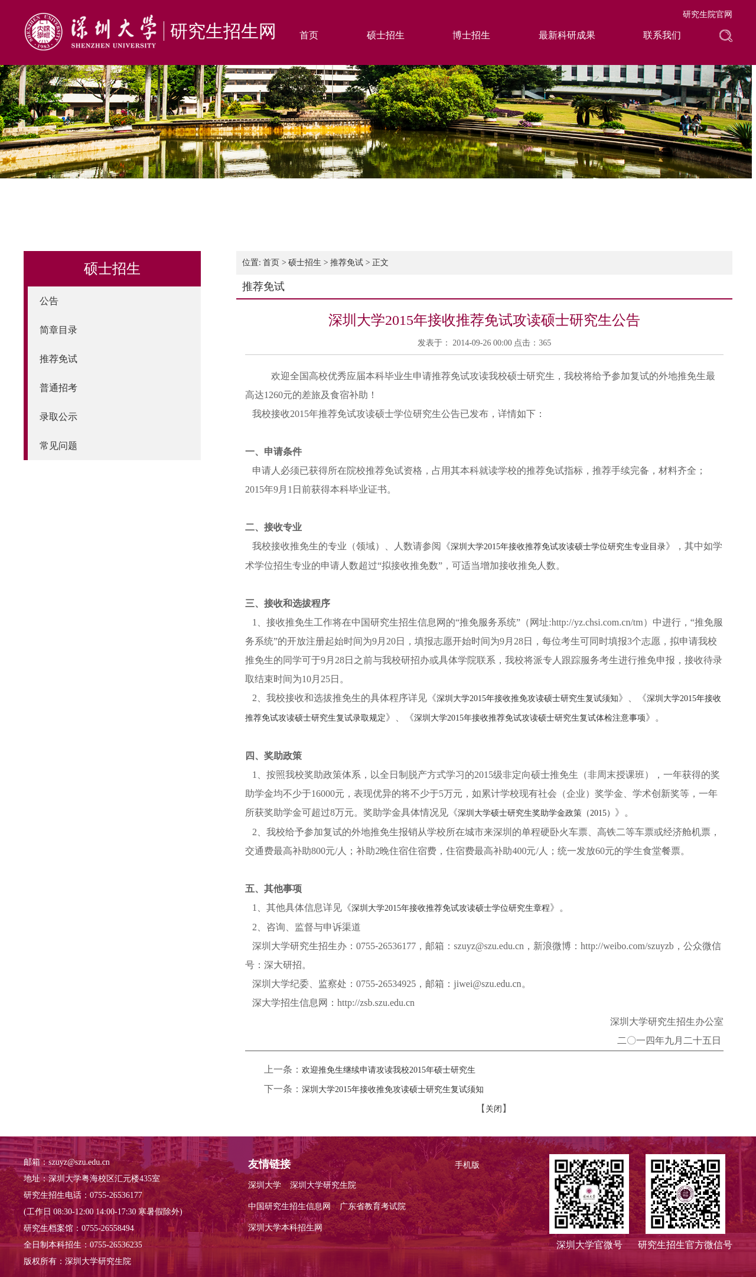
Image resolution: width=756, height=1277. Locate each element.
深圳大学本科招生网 (285, 1227)
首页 (308, 35)
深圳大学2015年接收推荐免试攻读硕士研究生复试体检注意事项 (530, 718)
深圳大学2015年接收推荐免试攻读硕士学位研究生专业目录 (558, 546)
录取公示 (58, 417)
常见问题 (58, 446)
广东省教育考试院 (373, 1206)
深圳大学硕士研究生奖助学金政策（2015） (536, 813)
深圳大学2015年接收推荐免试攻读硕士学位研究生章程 (450, 908)
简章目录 (58, 330)
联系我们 (662, 35)
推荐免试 (58, 359)
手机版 (467, 1165)
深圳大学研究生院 (323, 1185)
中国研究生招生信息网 (289, 1206)
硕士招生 (386, 35)
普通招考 (58, 388)
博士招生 (471, 35)
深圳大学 (264, 1185)
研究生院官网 (707, 14)
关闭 (493, 1109)
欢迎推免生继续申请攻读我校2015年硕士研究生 (388, 1070)
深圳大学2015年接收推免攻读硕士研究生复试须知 (527, 698)
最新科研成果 (567, 35)
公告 (49, 301)
